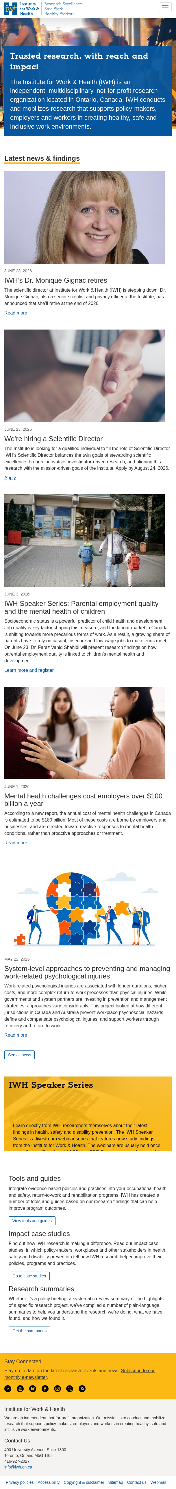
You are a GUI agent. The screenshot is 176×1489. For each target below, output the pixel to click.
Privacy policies (20, 1482)
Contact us (137, 1482)
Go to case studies (29, 1276)
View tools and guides (32, 1220)
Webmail (158, 1482)
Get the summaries (29, 1331)
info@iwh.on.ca (18, 1467)
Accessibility (49, 1482)
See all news (19, 1055)
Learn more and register (29, 670)
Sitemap (115, 1482)
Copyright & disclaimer (84, 1482)
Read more (15, 312)
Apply (10, 477)
